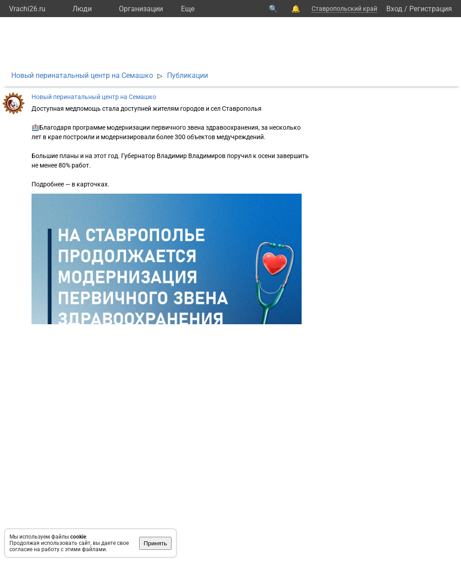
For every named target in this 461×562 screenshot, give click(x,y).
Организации (141, 9)
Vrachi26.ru (27, 9)
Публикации (187, 75)
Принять (155, 543)
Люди (82, 9)
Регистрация (430, 9)
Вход (394, 9)
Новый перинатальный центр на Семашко (82, 75)
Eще (187, 9)
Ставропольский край (344, 8)
